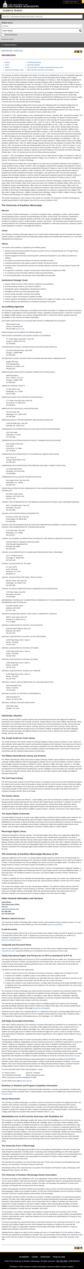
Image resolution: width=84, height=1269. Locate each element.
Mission (7, 62)
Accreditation (24, 1257)
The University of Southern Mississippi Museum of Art (45, 67)
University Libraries (33, 65)
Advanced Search (8, 39)
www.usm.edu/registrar (42, 1008)
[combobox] (42, 17)
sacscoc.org (20, 329)
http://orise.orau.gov (73, 1056)
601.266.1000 (61, 1261)
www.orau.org (27, 1081)
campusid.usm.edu (8, 951)
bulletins (14, 1266)
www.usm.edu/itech (55, 924)
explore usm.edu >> (71, 2)
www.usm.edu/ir (7, 1094)
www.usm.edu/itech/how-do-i (11, 940)
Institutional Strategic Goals (14, 70)
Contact (35, 1257)
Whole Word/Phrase (11, 34)
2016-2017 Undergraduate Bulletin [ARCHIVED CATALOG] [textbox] (22, 17)
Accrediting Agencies (34, 62)
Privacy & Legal (59, 1257)
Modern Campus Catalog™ (64, 1266)
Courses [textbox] (5, 26)
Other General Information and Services (40, 70)
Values (7, 67)
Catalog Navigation (10, 45)
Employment (45, 1257)
